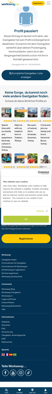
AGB (4, 338)
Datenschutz (7, 342)
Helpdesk (6, 322)
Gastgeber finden (9, 259)
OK (26, 219)
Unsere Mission (8, 302)
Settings (40, 211)
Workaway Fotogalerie (11, 292)
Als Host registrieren (10, 273)
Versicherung (7, 332)
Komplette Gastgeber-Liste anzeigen (26, 75)
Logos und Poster (9, 299)
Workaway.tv (7, 296)
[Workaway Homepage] (11, 2)
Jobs (3, 309)
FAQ (3, 328)
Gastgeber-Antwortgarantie (14, 335)
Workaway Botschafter (11, 306)
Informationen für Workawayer (14, 266)
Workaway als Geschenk (12, 276)
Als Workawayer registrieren (13, 270)
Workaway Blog (8, 289)
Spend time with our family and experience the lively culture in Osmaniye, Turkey (7, 137)
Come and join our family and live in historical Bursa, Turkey (45, 134)
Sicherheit (6, 325)
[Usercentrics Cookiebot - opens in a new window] (38, 172)
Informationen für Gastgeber (14, 263)
